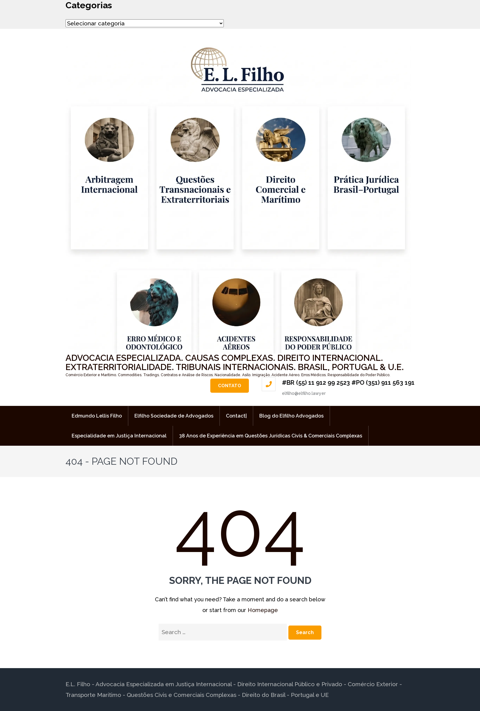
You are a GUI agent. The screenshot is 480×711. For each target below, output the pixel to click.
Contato (229, 385)
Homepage (263, 610)
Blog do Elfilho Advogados (291, 416)
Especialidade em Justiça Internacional (119, 436)
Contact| (236, 416)
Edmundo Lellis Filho (97, 416)
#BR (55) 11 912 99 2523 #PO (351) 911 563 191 (348, 382)
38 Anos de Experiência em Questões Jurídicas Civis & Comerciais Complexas (270, 436)
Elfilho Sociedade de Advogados (173, 416)
